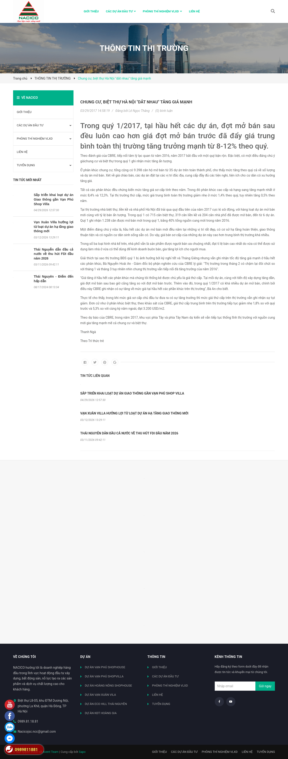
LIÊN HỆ (22, 152)
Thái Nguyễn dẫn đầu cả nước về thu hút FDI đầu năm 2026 (53, 254)
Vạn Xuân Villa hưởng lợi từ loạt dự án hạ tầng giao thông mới (53, 226)
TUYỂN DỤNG (26, 165)
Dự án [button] (85, 657)
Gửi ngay (265, 686)
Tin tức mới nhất (27, 180)
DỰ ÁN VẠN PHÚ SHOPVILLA (104, 676)
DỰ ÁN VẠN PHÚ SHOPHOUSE (105, 667)
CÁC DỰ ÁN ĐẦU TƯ (30, 125)
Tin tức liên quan (95, 376)
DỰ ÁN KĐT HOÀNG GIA (101, 713)
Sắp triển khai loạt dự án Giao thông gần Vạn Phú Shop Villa (53, 199)
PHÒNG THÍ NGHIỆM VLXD (35, 138)
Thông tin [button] (156, 657)
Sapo (82, 751)
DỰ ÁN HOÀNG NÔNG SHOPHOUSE (108, 685)
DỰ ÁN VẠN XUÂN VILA (100, 694)
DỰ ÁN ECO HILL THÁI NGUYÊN (106, 704)
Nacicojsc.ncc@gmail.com (37, 731)
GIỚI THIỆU (24, 112)
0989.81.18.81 (28, 721)
